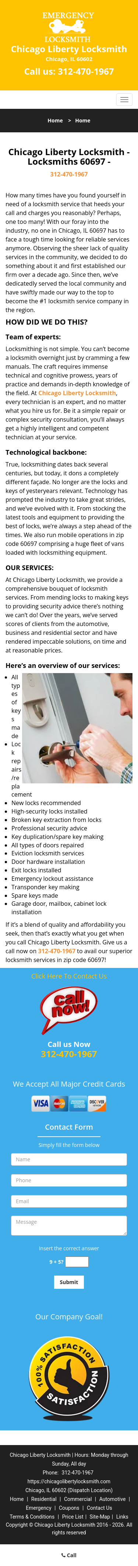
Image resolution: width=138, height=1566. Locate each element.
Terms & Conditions (32, 1517)
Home (55, 120)
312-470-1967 (86, 71)
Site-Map (100, 1517)
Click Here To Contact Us (69, 976)
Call (69, 1555)
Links (122, 1517)
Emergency (38, 1508)
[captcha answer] (77, 1261)
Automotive (112, 1499)
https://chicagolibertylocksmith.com (69, 1481)
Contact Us (99, 1508)
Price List (73, 1517)
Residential (44, 1499)
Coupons (69, 1508)
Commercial (78, 1499)
